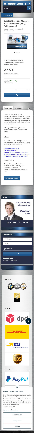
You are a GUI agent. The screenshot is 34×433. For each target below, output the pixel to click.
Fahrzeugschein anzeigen (11, 178)
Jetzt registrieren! (12, 260)
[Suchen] (15, 8)
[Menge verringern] (4, 90)
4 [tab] (19, 52)
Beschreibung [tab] (8, 108)
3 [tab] (17, 52)
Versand (16, 73)
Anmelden (17, 254)
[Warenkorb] (29, 4)
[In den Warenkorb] (17, 95)
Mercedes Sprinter (19, 62)
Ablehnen (17, 426)
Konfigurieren (17, 421)
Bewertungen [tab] (18, 108)
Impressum (6, 410)
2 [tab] (16, 52)
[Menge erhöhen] (29, 90)
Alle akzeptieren (17, 415)
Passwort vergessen (8, 258)
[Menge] (16, 90)
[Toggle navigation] (5, 3)
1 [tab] (14, 52)
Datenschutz (14, 410)
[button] (25, 4)
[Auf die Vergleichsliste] (26, 38)
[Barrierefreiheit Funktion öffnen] (28, 321)
